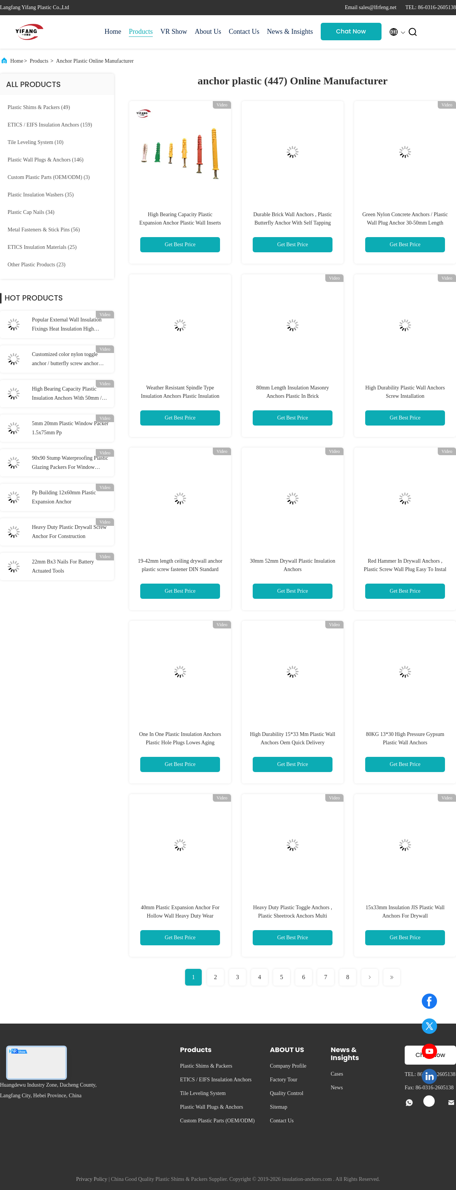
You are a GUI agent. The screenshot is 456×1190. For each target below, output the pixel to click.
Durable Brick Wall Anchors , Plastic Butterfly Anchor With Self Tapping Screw (292, 223)
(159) (50, 125)
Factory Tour (283, 1079)
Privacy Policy (91, 1179)
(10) (35, 142)
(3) (49, 177)
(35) (41, 195)
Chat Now (351, 31)
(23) (36, 264)
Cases (337, 1074)
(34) (31, 212)
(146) (46, 160)
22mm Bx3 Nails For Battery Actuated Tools (63, 566)
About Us (208, 31)
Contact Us (244, 31)
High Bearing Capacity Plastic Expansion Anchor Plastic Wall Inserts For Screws (180, 223)
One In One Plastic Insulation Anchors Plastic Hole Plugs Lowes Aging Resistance (180, 742)
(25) (42, 247)
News (337, 1087)
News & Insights (290, 31)
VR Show (173, 31)
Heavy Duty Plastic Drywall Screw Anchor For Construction (69, 531)
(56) (44, 230)
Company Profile (288, 1066)
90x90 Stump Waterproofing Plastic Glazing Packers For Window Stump (70, 463)
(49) (39, 107)
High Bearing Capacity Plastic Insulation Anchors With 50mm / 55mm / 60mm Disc (67, 394)
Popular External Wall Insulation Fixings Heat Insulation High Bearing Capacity (66, 325)
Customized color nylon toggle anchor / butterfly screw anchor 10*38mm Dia (65, 359)
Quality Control (286, 1093)
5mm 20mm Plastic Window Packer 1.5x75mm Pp (70, 428)
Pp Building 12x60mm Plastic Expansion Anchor (64, 497)
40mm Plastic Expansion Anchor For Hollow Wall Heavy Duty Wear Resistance (180, 916)
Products (141, 31)
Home (112, 31)
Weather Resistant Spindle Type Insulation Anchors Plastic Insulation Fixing (180, 396)
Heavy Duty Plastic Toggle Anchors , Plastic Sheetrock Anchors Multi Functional (292, 916)
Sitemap (278, 1107)
